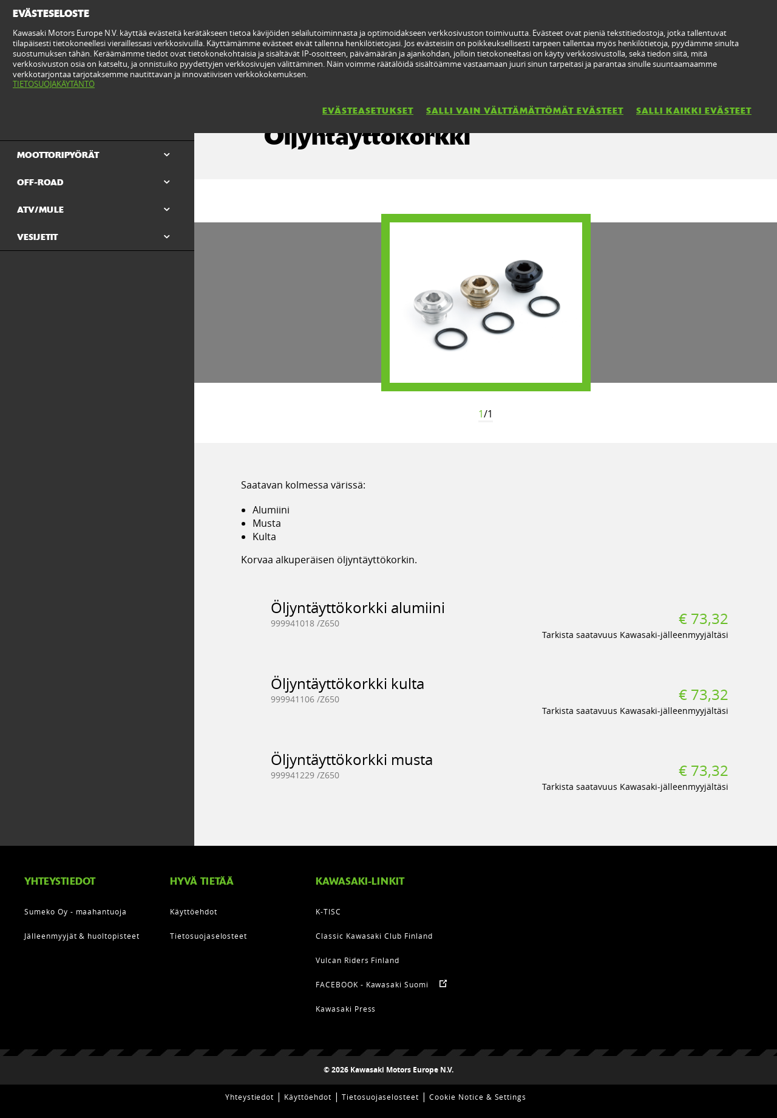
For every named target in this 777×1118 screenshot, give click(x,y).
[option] (486, 302)
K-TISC (328, 911)
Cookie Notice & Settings (477, 1097)
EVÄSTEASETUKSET (367, 110)
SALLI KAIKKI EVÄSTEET (694, 110)
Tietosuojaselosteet (208, 936)
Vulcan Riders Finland (357, 960)
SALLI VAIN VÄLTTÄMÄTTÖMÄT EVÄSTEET (524, 110)
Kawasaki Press (346, 1008)
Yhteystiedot (249, 1097)
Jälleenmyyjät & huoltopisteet (82, 936)
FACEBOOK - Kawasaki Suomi (372, 984)
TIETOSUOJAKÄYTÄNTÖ (54, 83)
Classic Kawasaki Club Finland (374, 936)
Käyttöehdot (193, 911)
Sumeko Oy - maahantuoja (75, 911)
